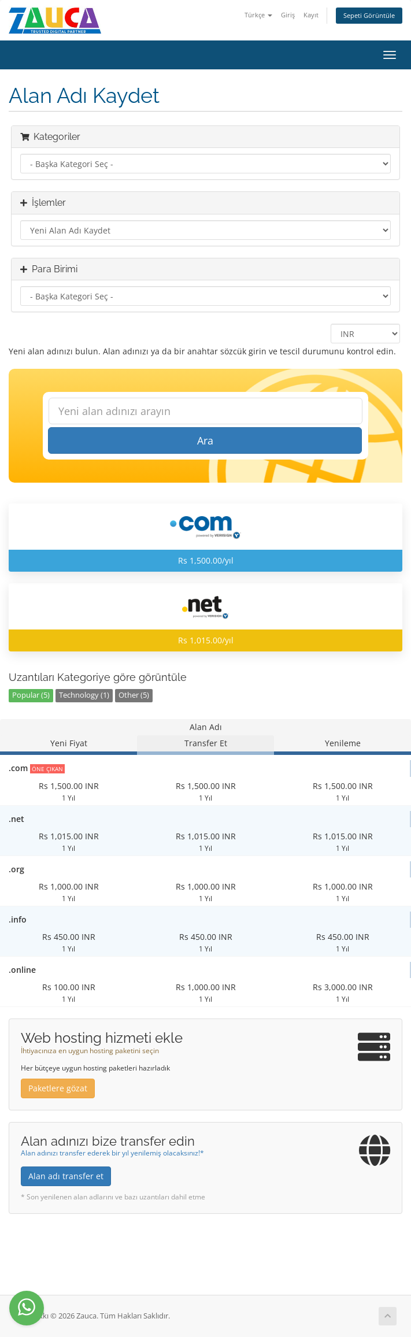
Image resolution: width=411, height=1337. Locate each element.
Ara (205, 440)
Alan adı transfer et (65, 1176)
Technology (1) (84, 695)
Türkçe (258, 14)
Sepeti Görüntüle (369, 15)
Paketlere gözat (57, 1088)
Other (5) (134, 695)
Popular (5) (31, 695)
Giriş (288, 14)
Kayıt (311, 14)
